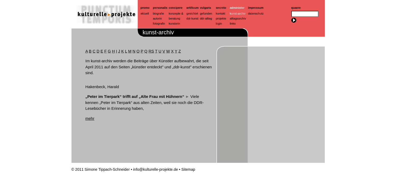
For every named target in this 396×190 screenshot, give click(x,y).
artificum (193, 7)
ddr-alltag (206, 18)
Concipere (176, 7)
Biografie (158, 13)
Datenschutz (256, 13)
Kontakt (220, 13)
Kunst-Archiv (237, 13)
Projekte (221, 18)
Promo (145, 7)
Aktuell (145, 13)
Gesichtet (192, 13)
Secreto (221, 7)
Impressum (256, 7)
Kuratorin (174, 23)
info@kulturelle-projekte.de (155, 169)
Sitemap (188, 169)
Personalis (160, 7)
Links (233, 23)
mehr (89, 118)
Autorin (157, 18)
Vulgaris (205, 7)
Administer (237, 7)
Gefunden (206, 13)
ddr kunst (192, 18)
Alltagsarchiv (238, 18)
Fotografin (159, 23)
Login (219, 23)
